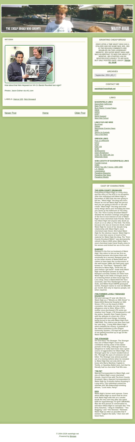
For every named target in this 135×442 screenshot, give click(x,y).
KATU (97, 143)
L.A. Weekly (99, 169)
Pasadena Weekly (102, 177)
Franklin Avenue (101, 163)
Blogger (73, 436)
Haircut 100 (18, 99)
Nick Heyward (30, 99)
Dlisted (97, 126)
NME (97, 130)
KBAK (97, 110)
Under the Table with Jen (104, 155)
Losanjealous (100, 171)
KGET (97, 114)
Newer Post (10, 113)
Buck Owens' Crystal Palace (105, 108)
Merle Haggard (100, 116)
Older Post (80, 113)
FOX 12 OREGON (102, 141)
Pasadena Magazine (102, 173)
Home (46, 113)
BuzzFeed (98, 124)
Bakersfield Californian (103, 104)
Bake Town (99, 106)
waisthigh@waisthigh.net (105, 89)
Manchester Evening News (105, 128)
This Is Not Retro (101, 134)
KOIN (97, 149)
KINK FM (98, 147)
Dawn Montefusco (102, 153)
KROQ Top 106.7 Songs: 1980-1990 (109, 167)
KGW (97, 145)
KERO (97, 112)
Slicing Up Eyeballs (102, 132)
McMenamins (100, 151)
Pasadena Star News (103, 175)
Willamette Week (101, 157)
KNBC (97, 165)
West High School (101, 118)
